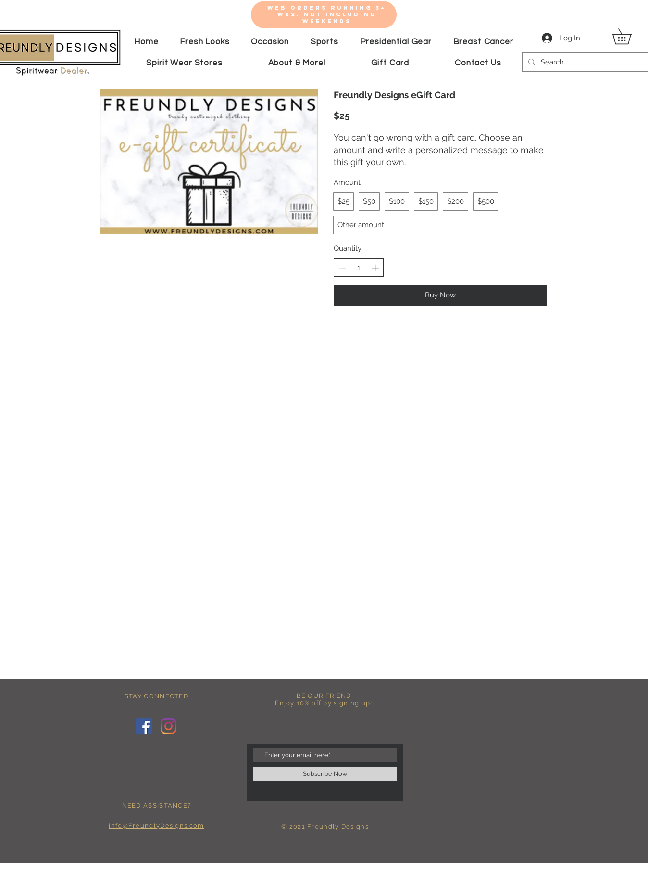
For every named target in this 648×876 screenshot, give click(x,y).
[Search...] (592, 62)
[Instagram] (168, 726)
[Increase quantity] (375, 268)
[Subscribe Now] (325, 774)
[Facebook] (144, 726)
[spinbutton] (359, 268)
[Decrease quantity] (342, 268)
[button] (629, 36)
